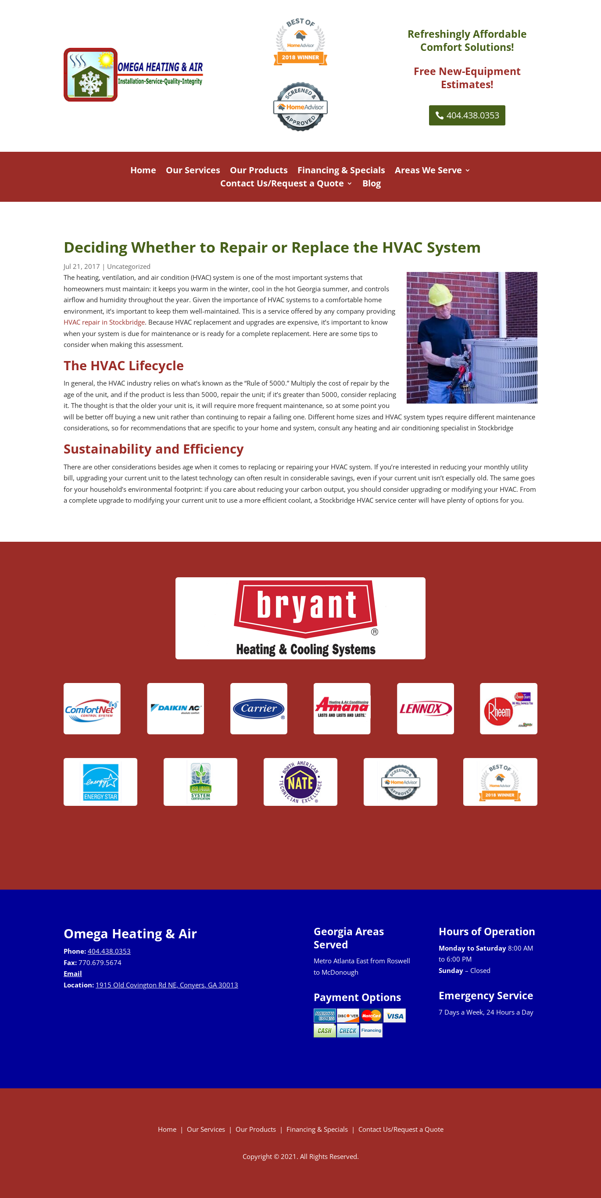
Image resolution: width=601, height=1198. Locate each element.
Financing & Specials (341, 171)
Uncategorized (128, 266)
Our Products (259, 171)
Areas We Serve (428, 171)
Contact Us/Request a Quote (282, 184)
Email (73, 973)
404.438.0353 (473, 115)
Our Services (193, 171)
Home (143, 171)
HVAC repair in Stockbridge (104, 322)
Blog (371, 184)
